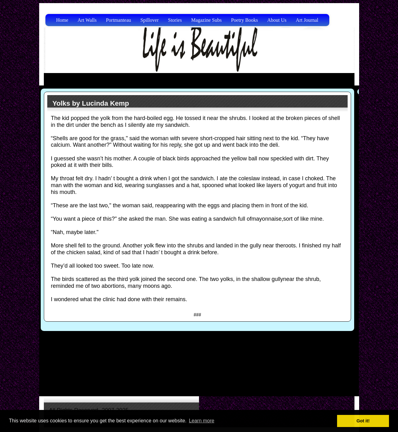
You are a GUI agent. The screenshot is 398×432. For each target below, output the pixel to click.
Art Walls (87, 20)
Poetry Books (244, 20)
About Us (277, 20)
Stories (175, 20)
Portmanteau (118, 20)
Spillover (150, 20)
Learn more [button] (201, 420)
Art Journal (307, 20)
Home (62, 20)
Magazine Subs (206, 20)
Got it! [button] (363, 420)
